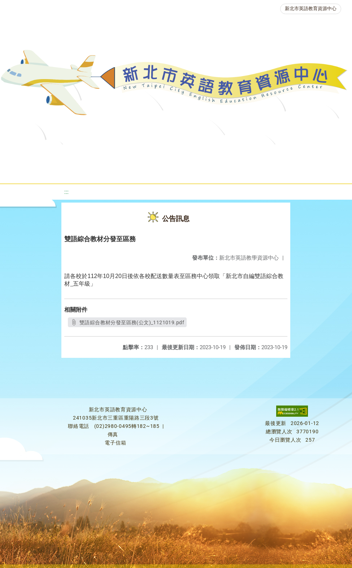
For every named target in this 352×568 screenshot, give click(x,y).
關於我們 (27, 153)
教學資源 (142, 153)
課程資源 (101, 153)
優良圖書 (233, 153)
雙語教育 (200, 171)
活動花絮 (241, 171)
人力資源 (102, 171)
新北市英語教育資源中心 (310, 8)
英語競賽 (316, 153)
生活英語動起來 (151, 171)
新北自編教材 (188, 153)
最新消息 (68, 153)
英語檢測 (275, 153)
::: (66, 191)
